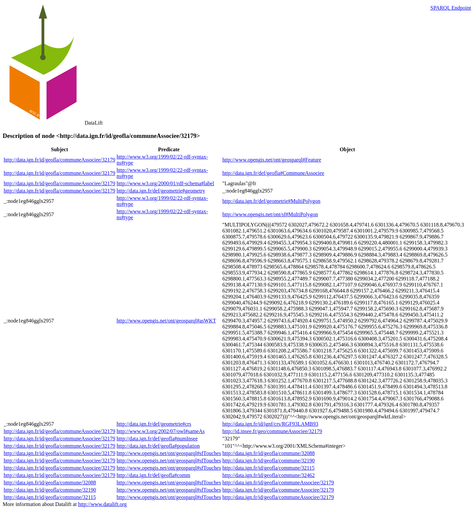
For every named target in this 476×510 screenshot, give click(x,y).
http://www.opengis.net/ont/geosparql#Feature (272, 160)
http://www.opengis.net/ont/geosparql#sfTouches (169, 453)
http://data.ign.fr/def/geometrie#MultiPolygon (271, 201)
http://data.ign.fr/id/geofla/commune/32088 (269, 453)
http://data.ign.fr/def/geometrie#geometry (161, 191)
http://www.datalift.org (102, 504)
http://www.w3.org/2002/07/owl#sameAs (161, 431)
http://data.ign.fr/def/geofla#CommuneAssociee (273, 173)
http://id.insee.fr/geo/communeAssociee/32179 (272, 431)
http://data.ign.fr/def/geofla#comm (153, 475)
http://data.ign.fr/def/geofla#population (158, 446)
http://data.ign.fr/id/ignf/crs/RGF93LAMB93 (270, 424)
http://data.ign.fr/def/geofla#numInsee (157, 438)
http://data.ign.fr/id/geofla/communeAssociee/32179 (59, 160)
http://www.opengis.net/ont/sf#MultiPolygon (270, 214)
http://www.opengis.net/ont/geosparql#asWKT (166, 320)
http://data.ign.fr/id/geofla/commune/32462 (269, 475)
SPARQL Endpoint (450, 8)
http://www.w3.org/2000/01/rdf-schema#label (165, 183)
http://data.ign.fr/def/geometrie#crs (154, 424)
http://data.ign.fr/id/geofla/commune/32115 (269, 468)
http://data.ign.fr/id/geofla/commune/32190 (269, 460)
